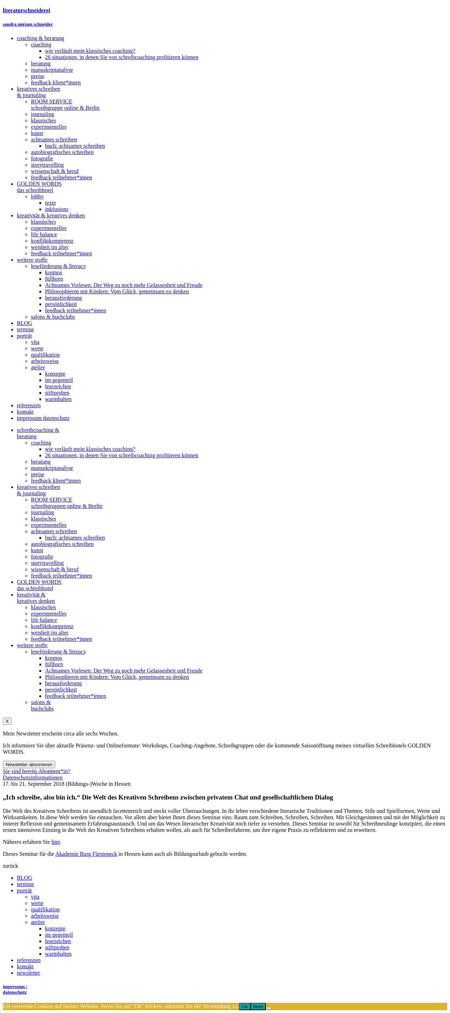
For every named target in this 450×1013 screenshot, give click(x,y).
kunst (37, 550)
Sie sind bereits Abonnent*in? (36, 771)
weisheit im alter (50, 633)
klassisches (43, 519)
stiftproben (57, 947)
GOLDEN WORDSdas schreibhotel (39, 585)
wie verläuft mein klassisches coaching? (90, 449)
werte (37, 903)
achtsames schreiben (54, 531)
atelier (38, 922)
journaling (42, 512)
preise (37, 474)
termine (25, 884)
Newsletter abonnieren (29, 764)
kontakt (25, 966)
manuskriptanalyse (52, 468)
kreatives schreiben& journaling (38, 490)
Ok (245, 1006)
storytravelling (47, 563)
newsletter (28, 973)
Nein (258, 1006)
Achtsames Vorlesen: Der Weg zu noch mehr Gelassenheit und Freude (123, 671)
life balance (44, 620)
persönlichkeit (61, 690)
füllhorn (54, 664)
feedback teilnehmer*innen (61, 576)
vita (35, 897)
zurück (10, 866)
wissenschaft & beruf (55, 569)
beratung (41, 462)
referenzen (29, 960)
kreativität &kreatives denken (36, 598)
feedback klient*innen (56, 481)
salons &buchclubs (42, 705)
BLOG (24, 878)
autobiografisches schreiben (62, 544)
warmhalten (58, 954)
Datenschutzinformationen (33, 778)
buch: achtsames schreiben (75, 538)
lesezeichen (58, 941)
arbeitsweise (45, 916)
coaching (41, 443)
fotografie (42, 557)
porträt (24, 890)
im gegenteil (59, 935)
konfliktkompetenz (52, 626)
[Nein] (268, 1008)
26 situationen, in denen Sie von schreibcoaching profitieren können (121, 455)
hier (55, 842)
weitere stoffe (32, 645)
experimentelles (48, 525)
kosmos (53, 658)
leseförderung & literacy (58, 652)
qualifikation (45, 909)
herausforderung (63, 683)
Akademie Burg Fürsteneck (86, 854)
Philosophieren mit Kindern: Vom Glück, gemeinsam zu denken (117, 677)
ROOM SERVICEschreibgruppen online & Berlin (66, 503)
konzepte (55, 928)
